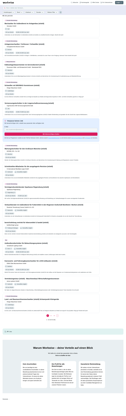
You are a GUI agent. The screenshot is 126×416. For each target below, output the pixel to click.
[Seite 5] (54, 311)
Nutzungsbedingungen (53, 133)
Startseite (5, 383)
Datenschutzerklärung (76, 133)
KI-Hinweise (88, 133)
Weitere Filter (52, 12)
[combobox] (32, 8)
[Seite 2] (51, 311)
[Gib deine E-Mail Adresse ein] (41, 129)
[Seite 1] (47, 311)
